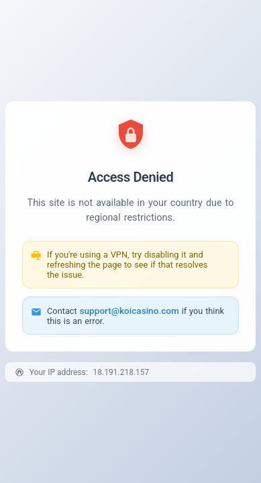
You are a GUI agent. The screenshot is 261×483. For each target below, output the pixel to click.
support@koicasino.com (129, 310)
